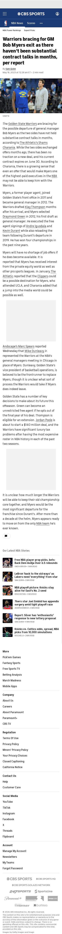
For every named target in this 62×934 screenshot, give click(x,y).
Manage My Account (14, 851)
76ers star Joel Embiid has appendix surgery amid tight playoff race (37, 603)
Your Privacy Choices (15, 755)
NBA (54, 176)
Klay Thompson (35, 207)
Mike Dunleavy (34, 351)
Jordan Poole (44, 420)
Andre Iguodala (36, 226)
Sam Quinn (11, 68)
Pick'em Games (12, 657)
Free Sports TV (11, 669)
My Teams (8, 862)
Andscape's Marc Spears (18, 346)
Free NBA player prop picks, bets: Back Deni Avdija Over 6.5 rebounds (36, 561)
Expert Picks (29, 30)
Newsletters (10, 857)
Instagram (9, 813)
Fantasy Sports (11, 663)
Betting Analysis (12, 674)
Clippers (42, 276)
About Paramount (13, 712)
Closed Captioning (13, 761)
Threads (7, 830)
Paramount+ (10, 718)
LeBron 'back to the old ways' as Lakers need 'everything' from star (36, 575)
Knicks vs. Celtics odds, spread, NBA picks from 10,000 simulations (37, 631)
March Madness (12, 680)
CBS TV (7, 724)
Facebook (8, 819)
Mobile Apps (10, 686)
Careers (7, 706)
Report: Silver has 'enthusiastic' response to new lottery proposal (35, 617)
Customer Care (12, 787)
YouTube (8, 801)
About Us (8, 700)
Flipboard (8, 836)
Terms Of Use (11, 738)
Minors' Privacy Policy (15, 750)
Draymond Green (14, 216)
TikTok (6, 807)
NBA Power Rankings (12, 30)
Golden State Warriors (22, 124)
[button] (41, 23)
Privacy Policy (11, 744)
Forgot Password (13, 868)
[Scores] (31, 23)
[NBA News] (17, 23)
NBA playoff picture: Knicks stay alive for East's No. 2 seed (34, 589)
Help (5, 781)
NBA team (42, 523)
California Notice (12, 767)
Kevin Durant (11, 231)
